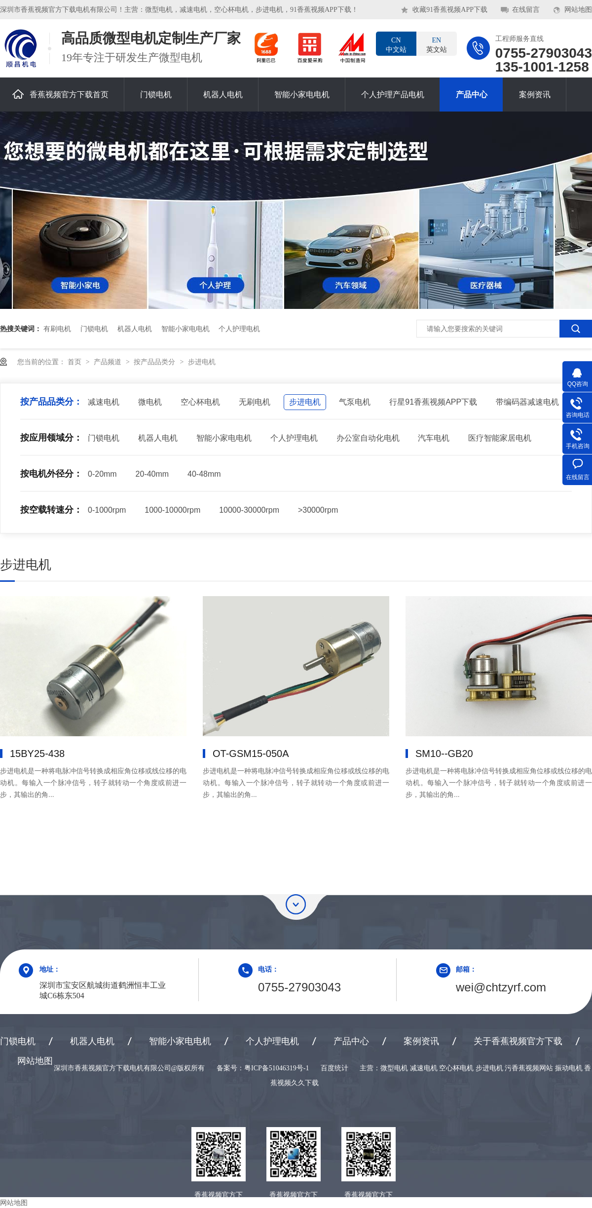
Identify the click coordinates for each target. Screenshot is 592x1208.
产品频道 (108, 362)
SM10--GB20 (444, 753)
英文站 (436, 44)
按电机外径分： (51, 474)
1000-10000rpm (172, 510)
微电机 (150, 402)
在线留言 (526, 9)
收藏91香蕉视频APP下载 (449, 9)
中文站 (396, 44)
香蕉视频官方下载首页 (60, 94)
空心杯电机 (200, 402)
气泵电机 (354, 402)
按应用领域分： (51, 438)
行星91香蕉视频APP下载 (433, 402)
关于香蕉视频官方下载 (518, 1041)
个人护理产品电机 (392, 94)
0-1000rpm (107, 510)
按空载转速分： (51, 510)
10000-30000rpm (249, 510)
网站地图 (578, 9)
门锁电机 (156, 94)
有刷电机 (57, 329)
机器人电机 (223, 94)
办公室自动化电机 (368, 438)
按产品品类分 (155, 362)
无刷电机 (254, 402)
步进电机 (202, 362)
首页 (75, 362)
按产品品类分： (51, 402)
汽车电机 (433, 438)
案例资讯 (535, 94)
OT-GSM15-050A (251, 753)
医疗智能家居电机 (499, 438)
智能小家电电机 (302, 94)
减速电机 (103, 402)
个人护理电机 (239, 329)
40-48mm (204, 474)
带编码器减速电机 (527, 402)
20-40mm (152, 474)
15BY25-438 (37, 753)
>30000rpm (318, 510)
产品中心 (471, 94)
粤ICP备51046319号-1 (276, 1068)
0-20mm (102, 474)
